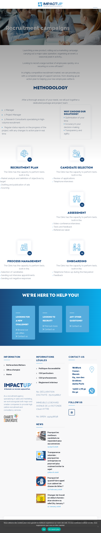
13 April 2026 (53, 447)
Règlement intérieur (48, 383)
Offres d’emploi (13, 370)
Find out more (50, 326)
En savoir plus (54, 529)
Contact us (22, 336)
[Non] (98, 526)
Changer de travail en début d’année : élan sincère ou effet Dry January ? (56, 499)
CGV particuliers (46, 373)
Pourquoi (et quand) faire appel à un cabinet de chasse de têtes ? (56, 482)
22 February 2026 (55, 489)
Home (9, 374)
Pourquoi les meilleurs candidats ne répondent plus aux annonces (55, 438)
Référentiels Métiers (15, 365)
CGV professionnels (47, 378)
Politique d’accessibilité (49, 368)
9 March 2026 (53, 472)
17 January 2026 (54, 506)
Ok (44, 529)
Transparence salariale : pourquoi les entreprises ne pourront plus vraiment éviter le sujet (56, 460)
